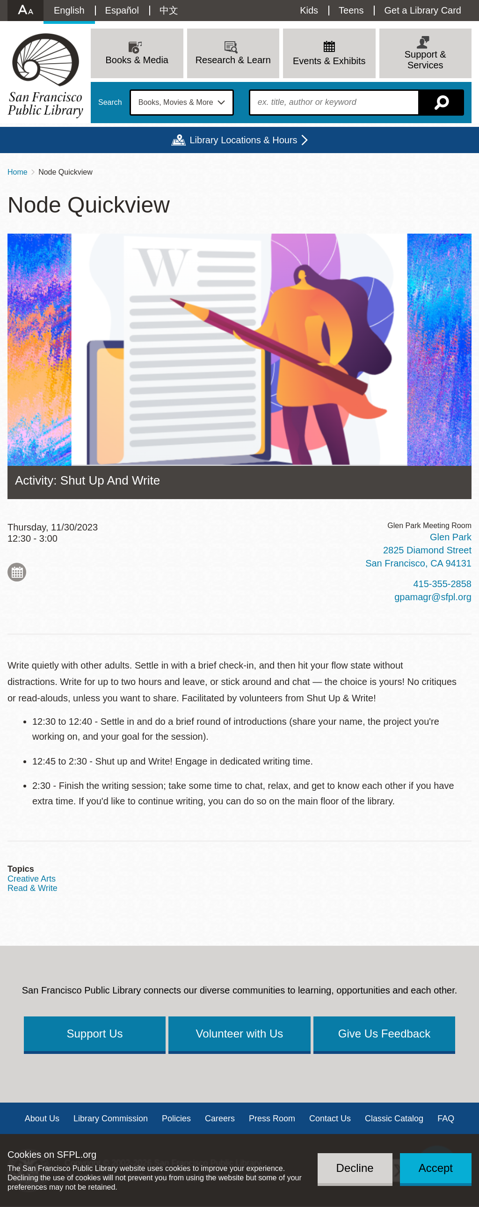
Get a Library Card (422, 10)
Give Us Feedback (384, 1033)
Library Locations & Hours (243, 140)
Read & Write (32, 888)
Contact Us (330, 1118)
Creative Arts (31, 878)
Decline (355, 1168)
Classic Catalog (394, 1118)
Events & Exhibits (329, 61)
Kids (309, 10)
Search (110, 102)
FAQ (445, 1118)
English (69, 10)
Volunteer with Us (239, 1033)
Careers (220, 1118)
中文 (169, 10)
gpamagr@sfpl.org (433, 597)
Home (17, 172)
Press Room (272, 1118)
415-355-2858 (442, 584)
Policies (176, 1118)
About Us (42, 1118)
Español (122, 10)
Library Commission (110, 1118)
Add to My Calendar (16, 572)
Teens (351, 10)
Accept (436, 1168)
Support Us (94, 1033)
